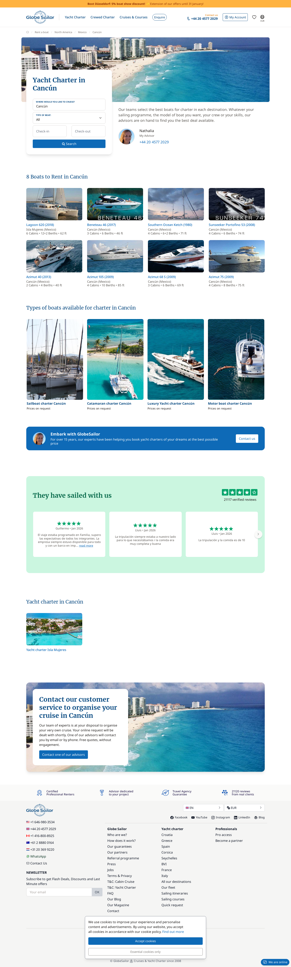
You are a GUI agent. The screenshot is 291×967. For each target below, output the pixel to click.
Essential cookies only (145, 952)
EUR (244, 808)
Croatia (167, 835)
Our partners (117, 852)
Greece (166, 840)
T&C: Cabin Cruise (120, 881)
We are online (275, 962)
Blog (259, 817)
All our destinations (176, 881)
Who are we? (117, 835)
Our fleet (168, 887)
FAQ (110, 893)
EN (203, 808)
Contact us (247, 438)
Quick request (172, 905)
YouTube (199, 817)
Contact (113, 911)
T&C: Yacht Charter (121, 887)
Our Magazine (118, 905)
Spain (165, 846)
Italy (164, 876)
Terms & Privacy (119, 876)
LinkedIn (242, 817)
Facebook (178, 817)
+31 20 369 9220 (40, 849)
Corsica (167, 852)
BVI (164, 864)
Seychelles (169, 858)
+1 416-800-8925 (40, 836)
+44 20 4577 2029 (154, 142)
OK (97, 892)
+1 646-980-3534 (40, 822)
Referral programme (123, 858)
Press (111, 864)
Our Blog (114, 899)
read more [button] (86, 545)
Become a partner (229, 840)
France (166, 870)
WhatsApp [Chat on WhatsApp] (36, 856)
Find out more (173, 931)
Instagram (220, 817)
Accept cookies (145, 941)
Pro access (223, 835)
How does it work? (121, 840)
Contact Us (36, 863)
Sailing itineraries (174, 893)
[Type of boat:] (69, 118)
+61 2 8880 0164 (40, 842)
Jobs (110, 870)
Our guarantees (119, 846)
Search (69, 144)
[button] (75, 17)
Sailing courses (173, 899)
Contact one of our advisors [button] (63, 754)
